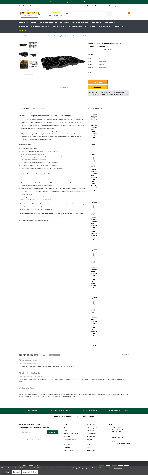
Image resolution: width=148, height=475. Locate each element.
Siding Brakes (23, 22)
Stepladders (23, 26)
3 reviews (100, 50)
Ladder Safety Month (92, 428)
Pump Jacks (64, 22)
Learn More (94, 2)
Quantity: (90, 72)
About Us (89, 445)
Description (24, 109)
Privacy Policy (118, 468)
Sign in (116, 5)
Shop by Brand (90, 430)
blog (100, 5)
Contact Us (94, 5)
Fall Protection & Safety (80, 22)
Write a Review (108, 50)
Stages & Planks (109, 22)
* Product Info (119, 26)
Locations (87, 5)
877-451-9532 (54, 13)
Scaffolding (96, 22)
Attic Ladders (90, 26)
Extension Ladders (75, 26)
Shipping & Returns (40, 109)
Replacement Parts (104, 26)
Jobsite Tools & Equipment (48, 22)
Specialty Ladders (59, 26)
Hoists (33, 22)
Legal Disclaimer (91, 450)
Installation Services (92, 436)
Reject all (16, 472)
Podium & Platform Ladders (40, 26)
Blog (88, 447)
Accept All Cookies (29, 472)
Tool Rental (90, 439)
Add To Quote (97, 87)
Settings (6, 472)
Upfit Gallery (90, 442)
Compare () (106, 5)
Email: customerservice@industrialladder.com (122, 442)
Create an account (124, 5)
